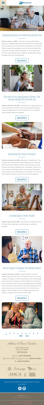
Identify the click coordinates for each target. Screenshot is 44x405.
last (27, 336)
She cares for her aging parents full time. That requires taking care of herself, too (22, 98)
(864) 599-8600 (16, 403)
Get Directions (22, 352)
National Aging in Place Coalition (32, 374)
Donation (37, 382)
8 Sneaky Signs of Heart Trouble (22, 215)
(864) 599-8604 (23, 361)
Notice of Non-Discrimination (12, 382)
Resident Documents (28, 382)
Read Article (22, 60)
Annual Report (22, 384)
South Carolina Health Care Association (31, 369)
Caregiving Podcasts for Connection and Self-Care (22, 35)
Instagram (24, 388)
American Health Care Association (15, 374)
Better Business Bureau (25, 374)
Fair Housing (9, 369)
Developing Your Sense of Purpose (22, 154)
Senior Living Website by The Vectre (22, 397)
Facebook (20, 388)
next (21, 336)
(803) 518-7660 (35, 358)
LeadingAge (19, 369)
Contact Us (27, 403)
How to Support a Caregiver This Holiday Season (22, 268)
